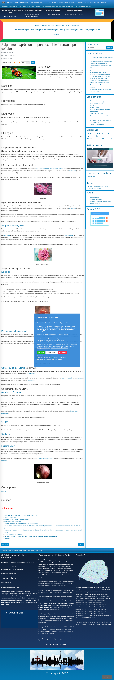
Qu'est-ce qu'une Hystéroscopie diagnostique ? (17, 519)
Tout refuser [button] (62, 352)
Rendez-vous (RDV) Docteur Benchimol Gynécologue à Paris (21, 515)
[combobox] (96, 47)
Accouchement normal (8, 591)
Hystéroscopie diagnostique (21, 2)
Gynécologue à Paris (36, 2)
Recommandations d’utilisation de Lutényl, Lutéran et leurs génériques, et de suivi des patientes (30, 536)
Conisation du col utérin (8, 598)
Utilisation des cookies (96, 199)
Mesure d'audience (60, 357)
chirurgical (4, 460)
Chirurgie (86, 2)
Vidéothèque (104, 2)
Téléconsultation (94, 2)
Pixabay (3, 491)
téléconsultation (43, 609)
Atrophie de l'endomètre (12, 392)
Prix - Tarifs (5, 604)
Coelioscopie (13, 596)
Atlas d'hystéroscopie (25, 593)
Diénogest (7, 538)
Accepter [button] (41, 352)
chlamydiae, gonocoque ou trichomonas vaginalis (49, 168)
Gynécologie (47, 2)
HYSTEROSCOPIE (37, 10)
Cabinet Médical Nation (48, 6)
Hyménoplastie (21, 598)
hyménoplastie (50, 607)
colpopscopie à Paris (44, 564)
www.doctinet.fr (6, 582)
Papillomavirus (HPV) (46, 605)
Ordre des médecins (7, 550)
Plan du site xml (6, 569)
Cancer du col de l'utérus (13, 368)
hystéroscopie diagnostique (45, 458)
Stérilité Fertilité (63, 2)
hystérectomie (69, 235)
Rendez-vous (13, 6)
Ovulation (5, 434)
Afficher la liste (91, 176)
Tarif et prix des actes (28, 6)
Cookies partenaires (44, 360)
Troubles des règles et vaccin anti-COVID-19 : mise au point (21, 523)
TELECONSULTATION (32, 16)
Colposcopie (9, 2)
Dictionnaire (69, 6)
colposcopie (31, 380)
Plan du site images (18, 569)
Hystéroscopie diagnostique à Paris (11, 600)
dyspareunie (72, 170)
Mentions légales (94, 197)
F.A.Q (75, 6)
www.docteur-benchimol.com (10, 567)
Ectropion (5, 272)
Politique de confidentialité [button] (59, 348)
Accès (19, 6)
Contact (88, 6)
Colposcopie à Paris (24, 596)
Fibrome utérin (8, 446)
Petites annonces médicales (22, 550)
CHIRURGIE (35, 14)
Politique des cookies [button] (43, 348)
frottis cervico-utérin (66, 378)
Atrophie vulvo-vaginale (12, 225)
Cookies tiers (58, 360)
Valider (109, 48)
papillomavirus (31, 373)
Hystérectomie (31, 598)
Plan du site (81, 6)
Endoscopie (72, 2)
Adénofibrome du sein (22, 591)
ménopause (6, 235)
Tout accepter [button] (51, 352)
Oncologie (80, 2)
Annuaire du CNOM (31, 602)
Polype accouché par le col (14, 331)
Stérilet (4, 422)
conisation (41, 607)
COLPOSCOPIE (26, 10)
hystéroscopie (62, 603)
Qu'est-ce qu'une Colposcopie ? (13, 521)
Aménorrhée (13, 593)
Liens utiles (5, 6)
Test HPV (21, 602)
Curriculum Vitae (60, 6)
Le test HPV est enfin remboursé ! (13, 534)
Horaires (38, 6)
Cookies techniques (44, 357)
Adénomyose (5, 593)
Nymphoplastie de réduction (9, 602)
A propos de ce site (36, 550)
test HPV (79, 378)
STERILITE (28, 14)
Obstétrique (55, 2)
